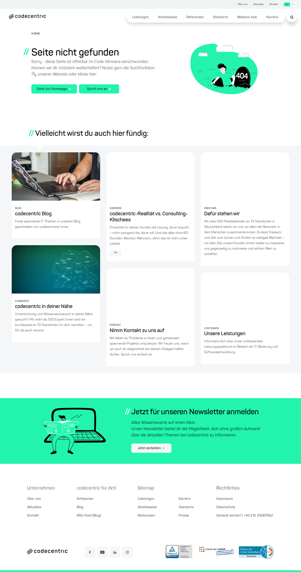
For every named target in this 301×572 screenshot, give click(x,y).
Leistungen (140, 17)
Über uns (242, 4)
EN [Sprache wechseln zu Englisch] (293, 4)
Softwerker (85, 499)
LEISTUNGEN (211, 328)
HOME (35, 33)
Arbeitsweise (167, 17)
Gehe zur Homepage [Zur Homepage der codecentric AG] (54, 89)
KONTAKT (115, 325)
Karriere (272, 17)
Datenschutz (225, 507)
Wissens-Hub (247, 17)
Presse (184, 515)
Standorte (220, 17)
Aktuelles (258, 4)
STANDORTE (22, 301)
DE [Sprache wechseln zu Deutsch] (286, 4)
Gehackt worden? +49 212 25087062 (244, 515)
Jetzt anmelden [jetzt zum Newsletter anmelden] (151, 448)
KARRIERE (116, 208)
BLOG (18, 208)
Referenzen (195, 17)
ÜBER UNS (210, 208)
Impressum (224, 499)
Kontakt (273, 4)
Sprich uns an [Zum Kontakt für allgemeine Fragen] (99, 89)
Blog (80, 507)
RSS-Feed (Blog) (89, 515)
